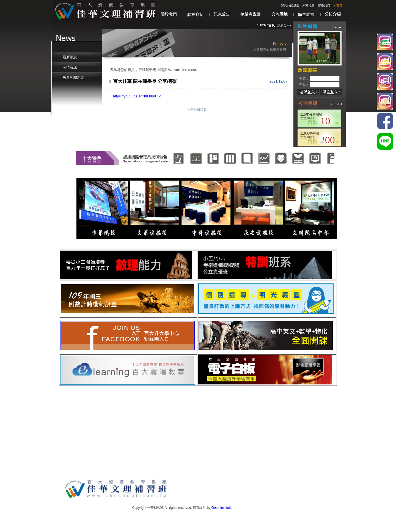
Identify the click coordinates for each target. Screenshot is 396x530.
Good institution (222, 508)
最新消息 (70, 57)
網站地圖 (308, 5)
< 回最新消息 (198, 110)
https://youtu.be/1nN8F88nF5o (137, 96)
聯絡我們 (324, 5)
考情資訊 (70, 67)
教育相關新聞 (73, 77)
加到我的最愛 (290, 5)
